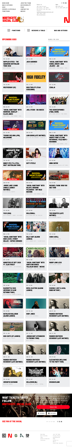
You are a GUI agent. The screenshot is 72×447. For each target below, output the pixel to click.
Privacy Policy (56, 435)
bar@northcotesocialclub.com (45, 12)
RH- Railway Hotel (22, 435)
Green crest (16, 435)
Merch (23, 11)
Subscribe (53, 407)
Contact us (25, 9)
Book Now (5, 3)
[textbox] (59, 39)
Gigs (3, 7)
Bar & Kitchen (7, 5)
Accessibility (26, 5)
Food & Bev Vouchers (58, 443)
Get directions (41, 14)
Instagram (52, 413)
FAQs (22, 7)
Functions (6, 11)
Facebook (41, 413)
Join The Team (26, 3)
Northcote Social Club (13, 19)
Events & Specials (9, 9)
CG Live (27, 436)
